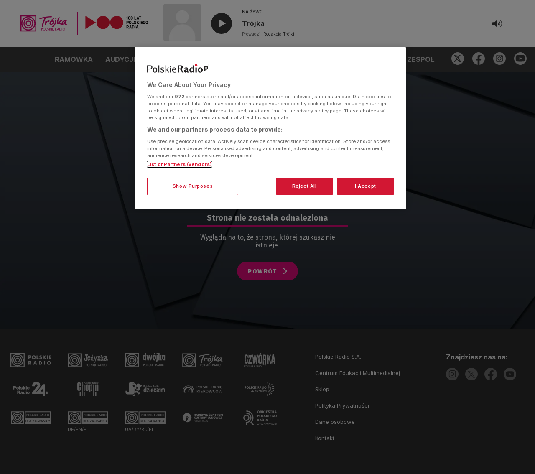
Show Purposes (193, 186)
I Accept (365, 186)
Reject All (304, 186)
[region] (270, 128)
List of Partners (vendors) (179, 164)
